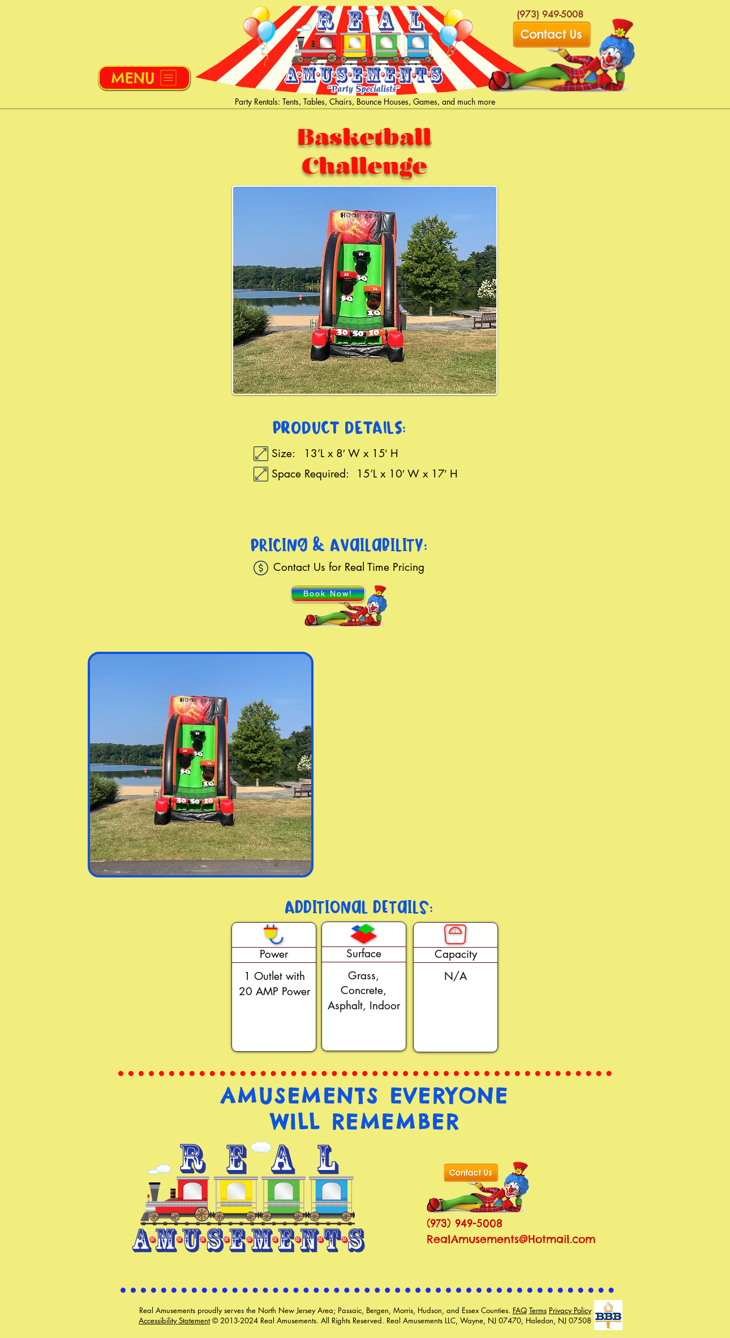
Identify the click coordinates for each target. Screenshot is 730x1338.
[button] (144, 78)
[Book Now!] (328, 593)
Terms (538, 1310)
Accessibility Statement (174, 1320)
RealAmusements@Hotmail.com (511, 1239)
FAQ (520, 1310)
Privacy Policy (570, 1310)
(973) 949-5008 (465, 1223)
